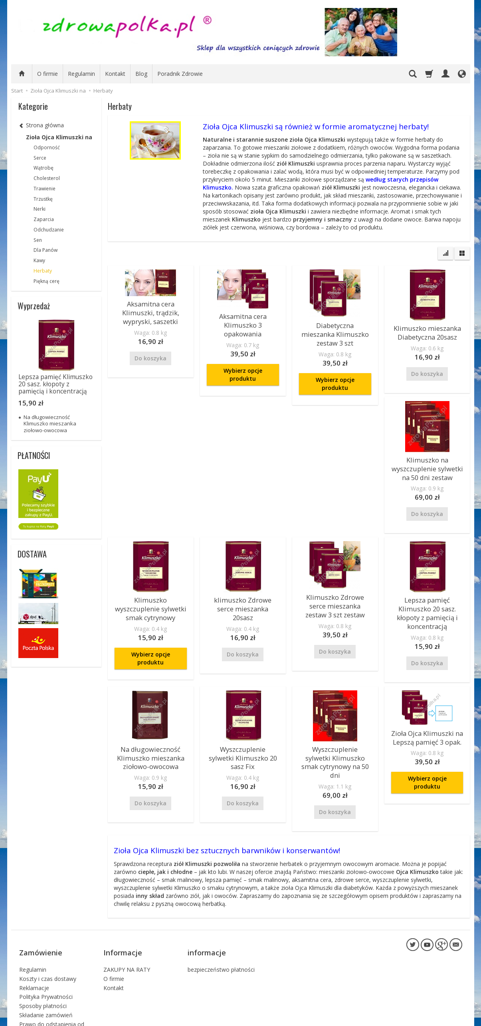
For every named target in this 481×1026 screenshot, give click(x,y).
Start (17, 90)
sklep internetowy (434, 1018)
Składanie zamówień (46, 979)
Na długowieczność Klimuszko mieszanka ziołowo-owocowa (150, 743)
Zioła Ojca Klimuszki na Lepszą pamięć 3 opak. (427, 723)
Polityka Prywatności (46, 961)
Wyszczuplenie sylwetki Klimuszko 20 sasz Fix (242, 739)
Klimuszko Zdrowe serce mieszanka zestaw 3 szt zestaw (334, 597)
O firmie (47, 73)
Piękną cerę (46, 281)
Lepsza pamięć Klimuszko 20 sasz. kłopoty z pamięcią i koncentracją (427, 604)
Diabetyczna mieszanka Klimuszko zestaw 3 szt (335, 328)
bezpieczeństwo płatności (221, 933)
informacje (207, 921)
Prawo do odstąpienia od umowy (51, 991)
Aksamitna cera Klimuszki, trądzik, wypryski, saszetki (150, 310)
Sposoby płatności (43, 970)
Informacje (122, 921)
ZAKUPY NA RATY (126, 933)
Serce (40, 157)
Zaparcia (44, 219)
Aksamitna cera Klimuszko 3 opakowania (243, 319)
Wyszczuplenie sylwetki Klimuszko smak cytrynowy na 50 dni (335, 743)
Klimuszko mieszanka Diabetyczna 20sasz (427, 331)
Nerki (40, 209)
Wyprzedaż (34, 306)
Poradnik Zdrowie (180, 73)
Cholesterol (47, 178)
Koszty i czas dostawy (47, 942)
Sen (38, 240)
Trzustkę (43, 199)
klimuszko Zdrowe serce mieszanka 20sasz (243, 596)
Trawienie (44, 188)
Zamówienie (40, 921)
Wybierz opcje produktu (243, 363)
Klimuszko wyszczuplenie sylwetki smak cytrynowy (150, 600)
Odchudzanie (49, 229)
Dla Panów (45, 250)
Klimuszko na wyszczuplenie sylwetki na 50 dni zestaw (427, 463)
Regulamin (81, 73)
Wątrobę (43, 167)
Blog (141, 73)
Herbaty (43, 270)
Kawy (39, 260)
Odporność (47, 147)
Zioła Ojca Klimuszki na (59, 137)
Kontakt (115, 73)
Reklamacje (34, 951)
